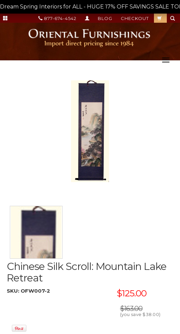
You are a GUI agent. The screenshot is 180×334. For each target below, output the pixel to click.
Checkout (135, 18)
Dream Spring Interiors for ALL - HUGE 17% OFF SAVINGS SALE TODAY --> (90, 7)
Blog (105, 18)
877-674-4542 (57, 18)
